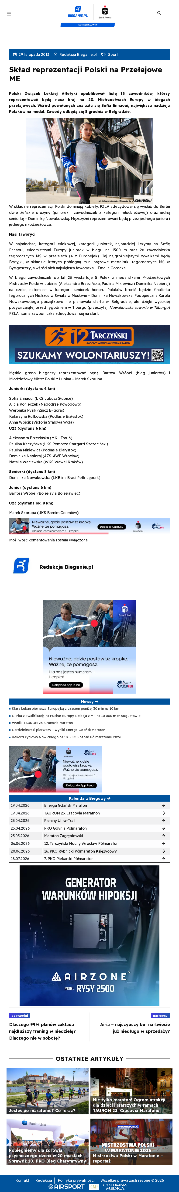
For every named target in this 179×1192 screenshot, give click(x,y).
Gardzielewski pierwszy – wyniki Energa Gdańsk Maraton (58, 730)
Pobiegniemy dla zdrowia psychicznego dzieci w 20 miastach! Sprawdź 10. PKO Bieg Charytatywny (47, 1155)
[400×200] (55, 768)
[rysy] (89, 935)
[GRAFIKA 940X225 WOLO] (89, 344)
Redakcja (43, 1180)
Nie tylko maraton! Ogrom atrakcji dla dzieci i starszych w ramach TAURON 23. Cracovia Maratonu (129, 1105)
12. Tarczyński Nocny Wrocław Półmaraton (81, 843)
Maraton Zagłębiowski (63, 835)
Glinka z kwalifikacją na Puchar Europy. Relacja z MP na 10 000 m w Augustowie (76, 716)
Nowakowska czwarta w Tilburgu (139, 307)
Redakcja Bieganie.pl (77, 54)
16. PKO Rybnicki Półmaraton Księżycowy (80, 851)
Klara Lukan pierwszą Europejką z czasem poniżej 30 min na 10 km (65, 708)
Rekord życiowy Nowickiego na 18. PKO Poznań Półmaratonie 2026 (66, 737)
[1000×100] (89, 526)
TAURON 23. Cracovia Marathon (72, 813)
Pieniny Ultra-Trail (59, 820)
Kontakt (22, 1180)
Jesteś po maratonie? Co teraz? (42, 1110)
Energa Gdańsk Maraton (65, 805)
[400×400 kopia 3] (89, 646)
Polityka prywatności (76, 1180)
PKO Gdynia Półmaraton (65, 828)
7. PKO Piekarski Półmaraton (68, 858)
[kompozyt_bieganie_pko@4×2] (89, 13)
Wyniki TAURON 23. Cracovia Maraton (42, 723)
